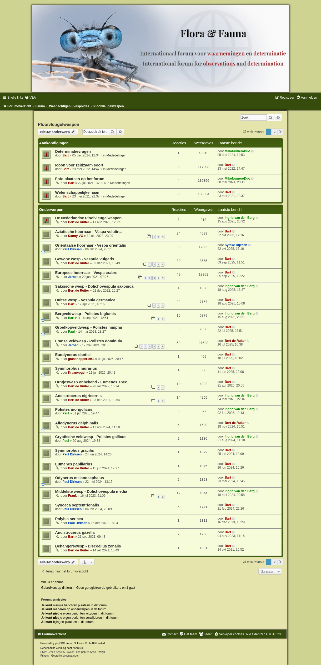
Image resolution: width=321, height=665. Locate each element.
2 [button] (274, 131)
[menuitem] (30, 97)
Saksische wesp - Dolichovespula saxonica (94, 286)
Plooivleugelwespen (58, 124)
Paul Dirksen (72, 249)
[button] (280, 132)
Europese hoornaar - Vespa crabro (86, 273)
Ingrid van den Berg (240, 218)
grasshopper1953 (81, 359)
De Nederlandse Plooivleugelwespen (88, 218)
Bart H (73, 318)
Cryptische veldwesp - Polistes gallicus (91, 437)
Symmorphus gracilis (74, 450)
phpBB (59, 643)
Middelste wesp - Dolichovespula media (91, 491)
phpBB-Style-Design (93, 652)
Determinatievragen (73, 151)
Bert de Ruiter (78, 222)
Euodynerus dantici (73, 355)
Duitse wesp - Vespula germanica (85, 300)
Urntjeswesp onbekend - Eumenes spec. (91, 382)
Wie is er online (52, 581)
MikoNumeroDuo (237, 151)
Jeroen (73, 277)
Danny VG (75, 236)
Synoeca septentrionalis (77, 505)
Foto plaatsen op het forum (79, 179)
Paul (71, 331)
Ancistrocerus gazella (75, 532)
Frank (72, 496)
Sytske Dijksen (236, 245)
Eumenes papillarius (73, 464)
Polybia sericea (69, 519)
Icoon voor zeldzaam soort (79, 165)
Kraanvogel (77, 372)
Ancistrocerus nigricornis (78, 396)
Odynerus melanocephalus (79, 478)
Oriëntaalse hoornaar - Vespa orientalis (90, 245)
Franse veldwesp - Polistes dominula (88, 341)
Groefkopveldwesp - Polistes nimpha (88, 327)
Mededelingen (117, 155)
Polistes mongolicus (73, 409)
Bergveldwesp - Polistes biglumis (85, 314)
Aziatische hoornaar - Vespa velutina (88, 232)
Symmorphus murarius (76, 368)
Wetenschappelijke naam (78, 192)
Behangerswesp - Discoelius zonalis (88, 546)
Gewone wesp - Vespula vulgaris (84, 259)
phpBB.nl (78, 648)
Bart (65, 155)
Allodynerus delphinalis (76, 423)
